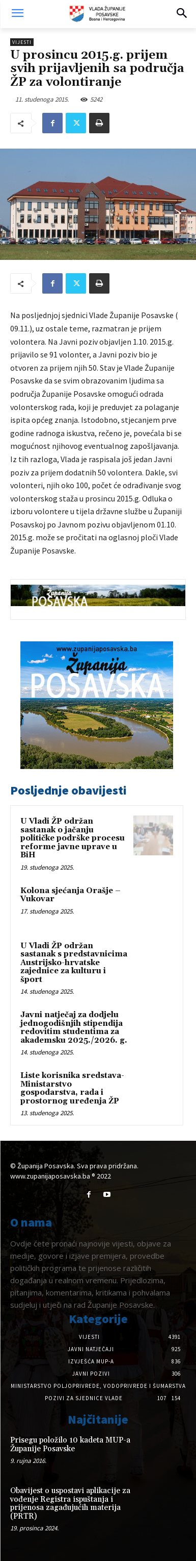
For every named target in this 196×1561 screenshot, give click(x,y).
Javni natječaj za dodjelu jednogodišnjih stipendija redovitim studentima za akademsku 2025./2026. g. (73, 1027)
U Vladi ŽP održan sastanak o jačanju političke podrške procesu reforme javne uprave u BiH (72, 838)
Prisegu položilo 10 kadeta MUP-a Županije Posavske (70, 1444)
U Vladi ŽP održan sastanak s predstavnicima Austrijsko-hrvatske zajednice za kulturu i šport (73, 962)
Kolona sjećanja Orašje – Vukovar (70, 895)
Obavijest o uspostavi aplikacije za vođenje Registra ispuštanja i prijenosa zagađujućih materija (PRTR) (70, 1503)
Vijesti (22, 42)
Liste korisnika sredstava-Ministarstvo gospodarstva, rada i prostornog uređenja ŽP (72, 1088)
